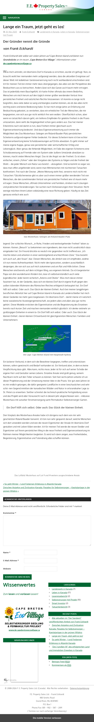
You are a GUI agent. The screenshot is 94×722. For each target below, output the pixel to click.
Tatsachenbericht (59, 607)
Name (6, 552)
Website (7, 568)
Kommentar (9, 513)
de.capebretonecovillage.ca (17, 63)
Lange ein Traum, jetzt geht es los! (67, 636)
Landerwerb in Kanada (49, 32)
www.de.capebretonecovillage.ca (24, 630)
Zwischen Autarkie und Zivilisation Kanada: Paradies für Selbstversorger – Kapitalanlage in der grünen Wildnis (67, 629)
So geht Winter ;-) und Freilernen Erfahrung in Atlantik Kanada (32, 484)
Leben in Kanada (67, 32)
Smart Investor (58, 603)
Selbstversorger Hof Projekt (64, 599)
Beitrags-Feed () (61, 661)
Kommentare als (61, 665)
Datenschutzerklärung (79, 688)
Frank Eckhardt (28, 32)
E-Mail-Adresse (11, 560)
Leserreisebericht (59, 596)
